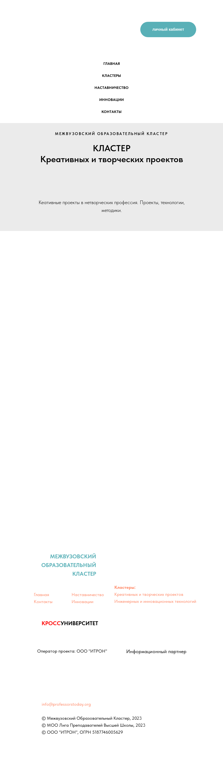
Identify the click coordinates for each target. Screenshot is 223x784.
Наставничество (88, 594)
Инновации (82, 601)
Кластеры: (125, 587)
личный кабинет (168, 29)
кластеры (111, 76)
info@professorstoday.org (66, 704)
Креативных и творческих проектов (148, 594)
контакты (111, 112)
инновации (111, 100)
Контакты (43, 601)
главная (111, 64)
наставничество (111, 88)
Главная (41, 594)
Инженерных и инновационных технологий (155, 601)
